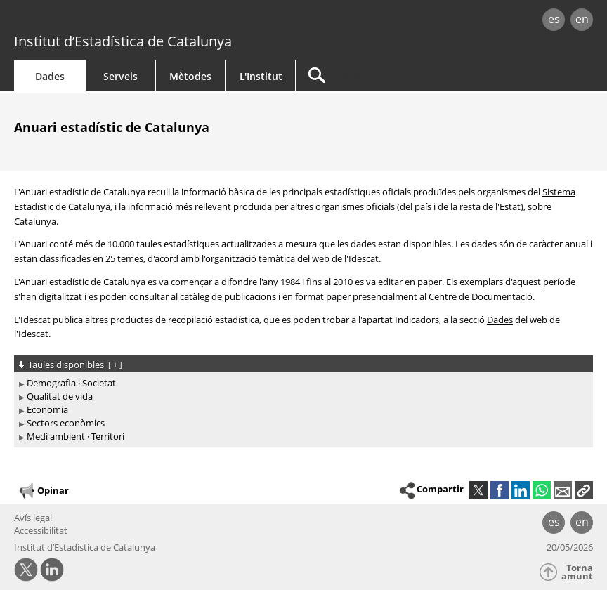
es (554, 19)
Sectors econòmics (66, 423)
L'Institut (261, 76)
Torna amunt (577, 572)
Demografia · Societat (71, 382)
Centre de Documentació (481, 296)
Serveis (120, 76)
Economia (47, 409)
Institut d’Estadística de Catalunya (123, 41)
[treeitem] (301, 383)
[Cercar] (384, 75)
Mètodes (190, 76)
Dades (50, 76)
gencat (130, 20)
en (582, 19)
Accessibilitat (40, 530)
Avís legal (33, 517)
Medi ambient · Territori (75, 436)
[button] (584, 490)
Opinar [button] (43, 491)
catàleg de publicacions (228, 296)
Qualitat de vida (60, 396)
